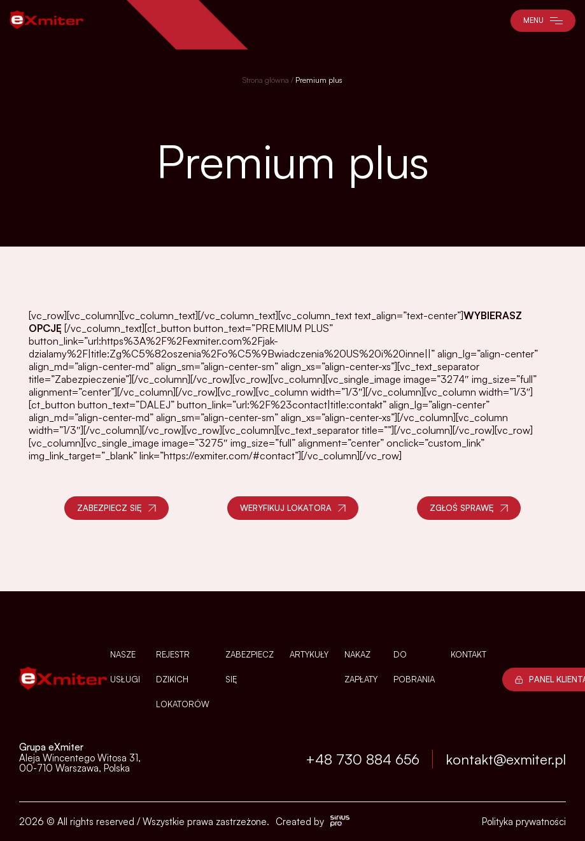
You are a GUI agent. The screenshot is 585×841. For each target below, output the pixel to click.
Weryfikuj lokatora (293, 508)
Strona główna (266, 80)
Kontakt (468, 654)
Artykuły (309, 654)
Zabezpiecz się (116, 508)
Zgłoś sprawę (469, 508)
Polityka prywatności (524, 822)
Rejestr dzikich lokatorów (182, 679)
